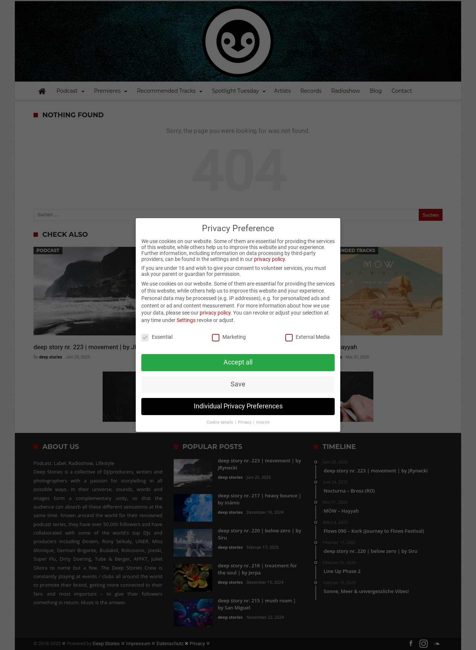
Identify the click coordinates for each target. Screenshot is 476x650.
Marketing (229, 327)
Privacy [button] (245, 412)
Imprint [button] (263, 412)
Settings (186, 310)
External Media (307, 327)
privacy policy (269, 249)
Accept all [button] (238, 352)
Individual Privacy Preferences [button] (238, 396)
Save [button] (238, 374)
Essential (157, 327)
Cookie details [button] (220, 412)
